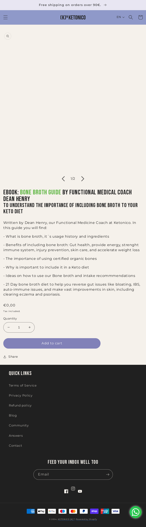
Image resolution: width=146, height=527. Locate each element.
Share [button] (10, 357)
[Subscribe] (108, 474)
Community (19, 425)
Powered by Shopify (86, 519)
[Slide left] (63, 179)
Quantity (10, 318)
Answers (16, 436)
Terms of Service (23, 385)
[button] (5, 17)
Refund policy (20, 405)
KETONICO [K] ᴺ (66, 519)
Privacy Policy (20, 395)
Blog (13, 415)
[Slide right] (83, 179)
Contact (15, 446)
